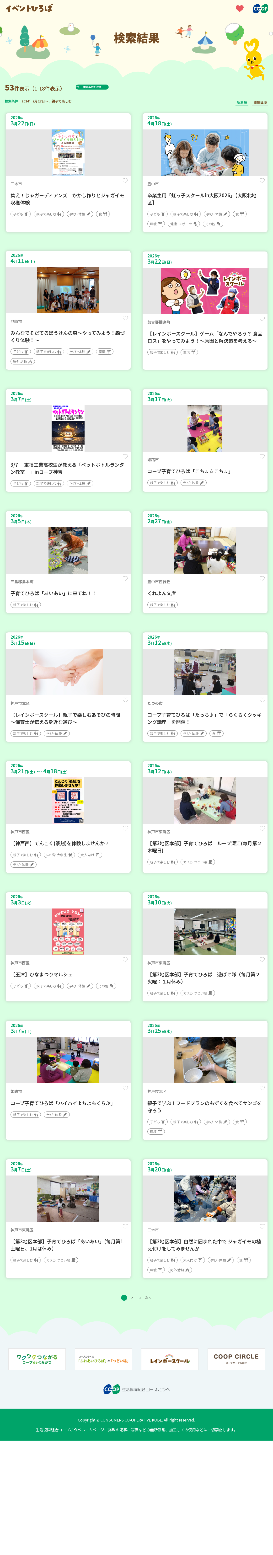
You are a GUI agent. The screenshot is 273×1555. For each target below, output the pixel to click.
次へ (153, 1410)
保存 (122, 184)
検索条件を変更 (103, 87)
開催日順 (260, 102)
